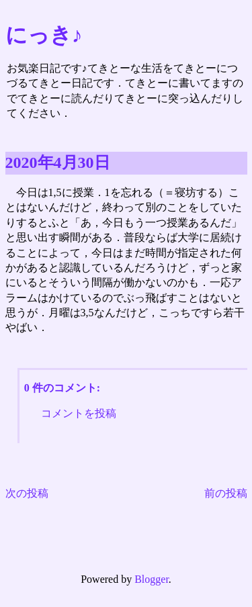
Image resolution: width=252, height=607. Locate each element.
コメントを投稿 (78, 413)
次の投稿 (26, 493)
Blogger (151, 579)
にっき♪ (44, 35)
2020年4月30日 (57, 162)
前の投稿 (225, 493)
